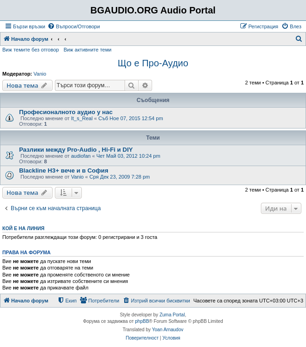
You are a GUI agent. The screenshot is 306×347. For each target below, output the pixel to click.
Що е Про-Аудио (153, 63)
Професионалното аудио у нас (66, 112)
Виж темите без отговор (30, 49)
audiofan (81, 156)
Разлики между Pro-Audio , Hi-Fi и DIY (76, 149)
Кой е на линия (23, 228)
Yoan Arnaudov (167, 329)
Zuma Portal (172, 314)
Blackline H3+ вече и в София (63, 170)
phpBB (142, 321)
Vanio (39, 74)
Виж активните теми (88, 49)
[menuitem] (73, 26)
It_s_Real (82, 118)
